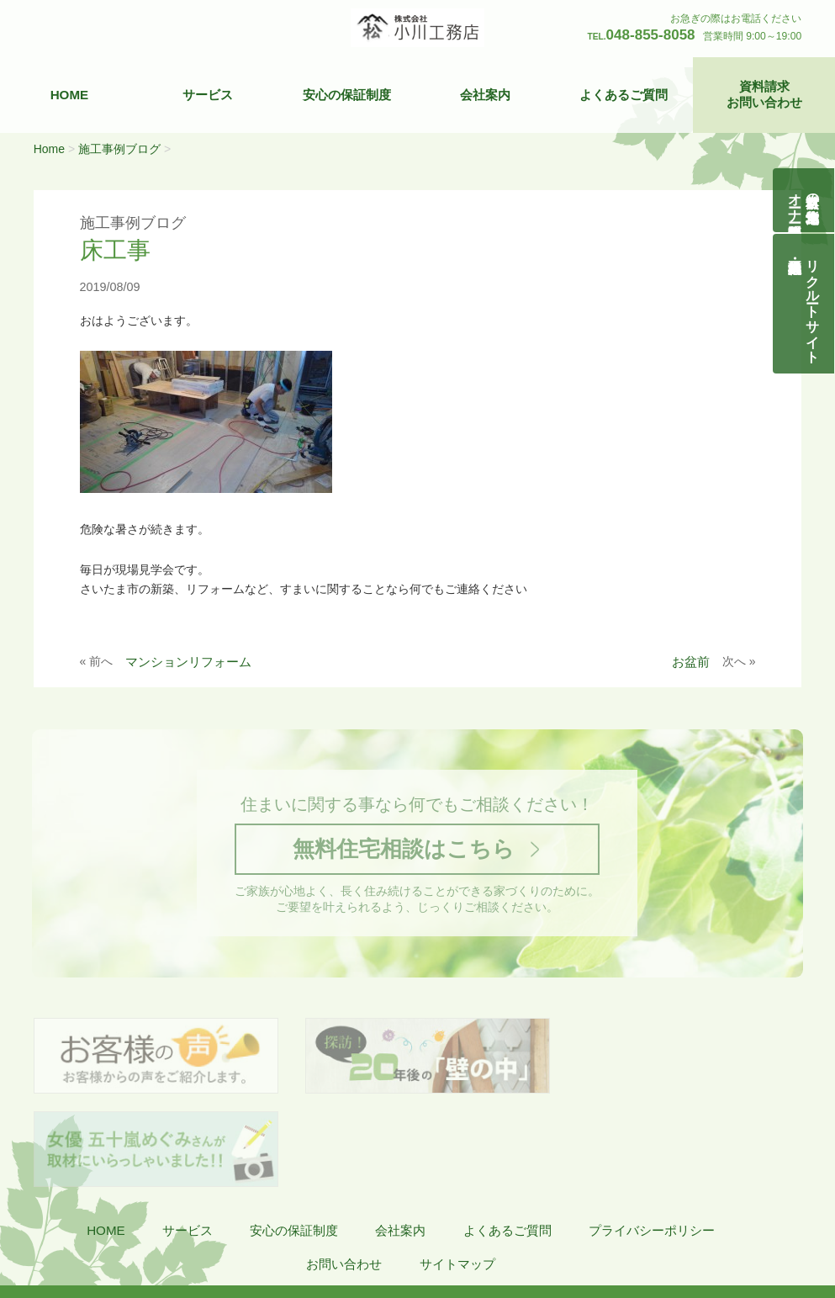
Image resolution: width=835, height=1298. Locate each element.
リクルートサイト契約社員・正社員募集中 (813, 304)
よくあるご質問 (623, 94)
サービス (207, 94)
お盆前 (691, 661)
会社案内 (485, 94)
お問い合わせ (344, 1173)
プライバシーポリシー (652, 1139)
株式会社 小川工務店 (111, 1222)
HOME (69, 94)
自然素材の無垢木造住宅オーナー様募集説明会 (804, 200)
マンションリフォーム (188, 661)
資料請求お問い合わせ (764, 94)
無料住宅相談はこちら (403, 850)
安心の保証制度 (347, 94)
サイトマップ (457, 1173)
